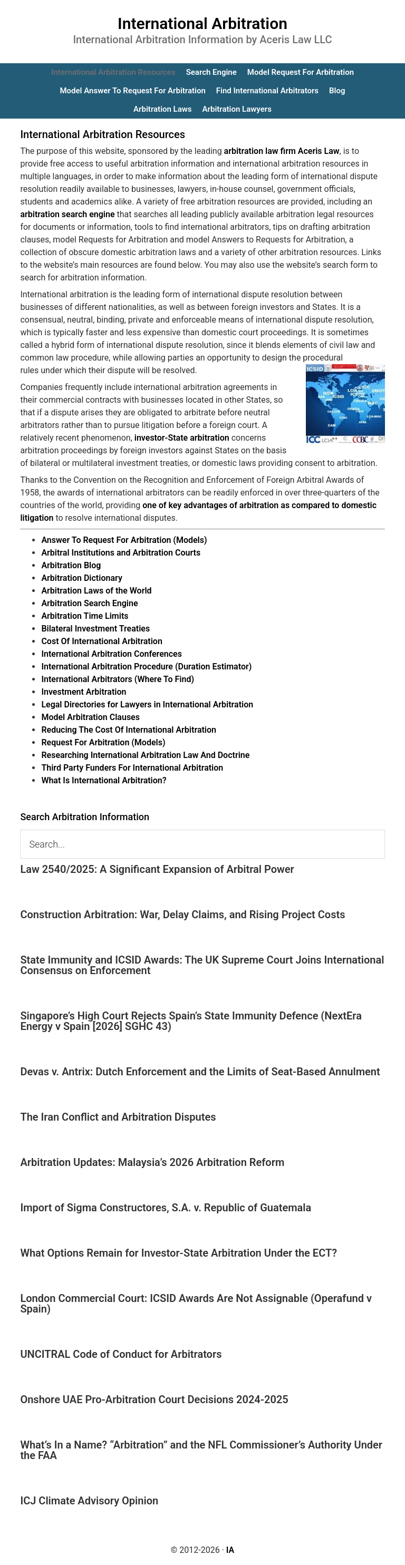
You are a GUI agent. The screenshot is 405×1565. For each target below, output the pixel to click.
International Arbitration (202, 23)
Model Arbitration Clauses (90, 717)
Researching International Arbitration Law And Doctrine (145, 755)
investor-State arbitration (181, 438)
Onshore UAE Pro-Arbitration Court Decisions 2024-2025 (154, 1399)
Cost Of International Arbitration (101, 641)
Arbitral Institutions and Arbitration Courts (120, 553)
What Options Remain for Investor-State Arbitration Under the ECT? (178, 1253)
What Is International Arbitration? (103, 780)
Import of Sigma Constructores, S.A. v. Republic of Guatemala (165, 1207)
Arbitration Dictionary (81, 578)
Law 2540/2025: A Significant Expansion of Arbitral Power (157, 869)
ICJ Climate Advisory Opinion (89, 1500)
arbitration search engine (67, 214)
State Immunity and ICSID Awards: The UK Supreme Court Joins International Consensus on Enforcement (202, 965)
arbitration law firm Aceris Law (282, 151)
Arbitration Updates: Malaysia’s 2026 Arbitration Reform (152, 1162)
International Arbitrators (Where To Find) (117, 679)
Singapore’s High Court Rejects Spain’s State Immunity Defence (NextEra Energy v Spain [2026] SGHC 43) (191, 1021)
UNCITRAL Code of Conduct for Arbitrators (120, 1354)
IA (230, 1550)
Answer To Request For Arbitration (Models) (124, 540)
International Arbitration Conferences (111, 654)
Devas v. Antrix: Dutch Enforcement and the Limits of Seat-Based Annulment (200, 1071)
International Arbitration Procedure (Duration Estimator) (146, 667)
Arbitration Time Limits (84, 616)
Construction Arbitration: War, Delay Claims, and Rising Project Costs (182, 914)
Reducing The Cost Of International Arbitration (128, 730)
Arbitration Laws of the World (96, 591)
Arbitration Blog (71, 565)
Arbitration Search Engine (89, 603)
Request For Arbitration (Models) (103, 742)
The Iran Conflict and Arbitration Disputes (118, 1117)
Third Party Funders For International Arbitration (132, 768)
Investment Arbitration (83, 692)
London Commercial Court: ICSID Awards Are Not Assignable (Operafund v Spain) (196, 1303)
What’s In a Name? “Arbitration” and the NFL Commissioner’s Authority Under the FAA (201, 1450)
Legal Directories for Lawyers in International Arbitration (147, 704)
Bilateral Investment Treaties (95, 629)
